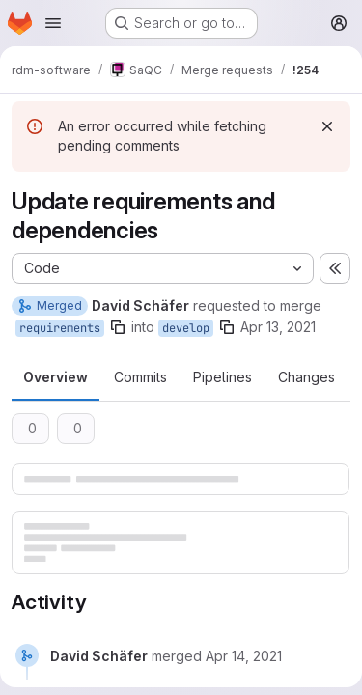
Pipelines (222, 377)
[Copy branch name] (117, 327)
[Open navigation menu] (53, 23)
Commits (140, 377)
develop (185, 328)
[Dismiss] (327, 126)
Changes (306, 377)
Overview (55, 377)
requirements (59, 328)
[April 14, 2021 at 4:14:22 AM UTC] (244, 656)
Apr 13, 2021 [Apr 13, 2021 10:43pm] (278, 327)
